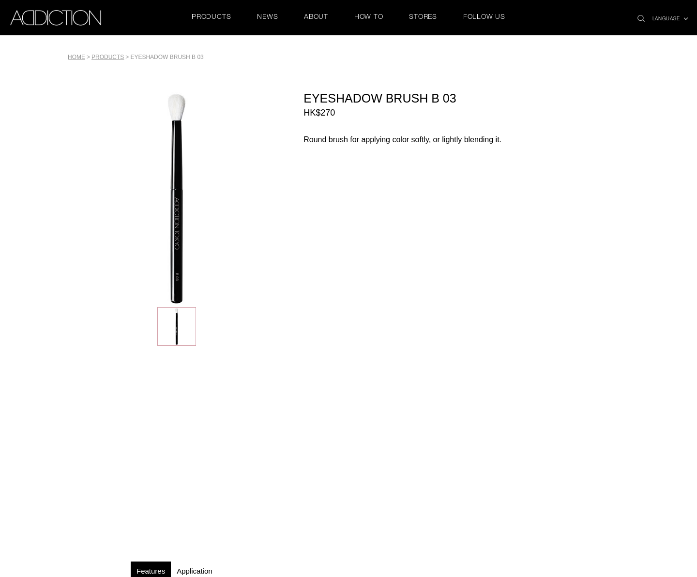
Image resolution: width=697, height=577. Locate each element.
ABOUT (316, 17)
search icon (641, 15)
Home (76, 57)
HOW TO (368, 17)
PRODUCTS (211, 17)
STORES (423, 17)
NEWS (267, 17)
